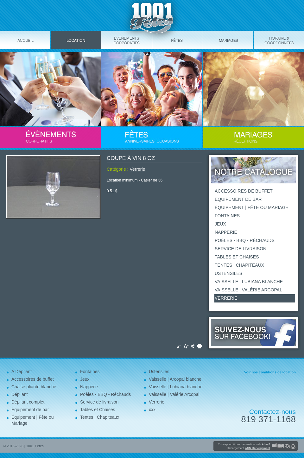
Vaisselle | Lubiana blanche (249, 281)
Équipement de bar (238, 199)
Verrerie (137, 169)
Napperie (226, 232)
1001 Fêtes (35, 446)
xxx (152, 409)
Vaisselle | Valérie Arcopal (248, 289)
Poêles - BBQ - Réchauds (245, 240)
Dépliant (19, 394)
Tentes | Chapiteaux (239, 265)
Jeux (220, 223)
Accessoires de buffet (244, 191)
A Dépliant (21, 371)
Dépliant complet (27, 401)
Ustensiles (228, 273)
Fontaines (227, 215)
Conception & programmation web (244, 444)
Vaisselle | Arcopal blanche (175, 379)
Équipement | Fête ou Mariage (251, 207)
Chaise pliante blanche (33, 386)
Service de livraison (240, 248)
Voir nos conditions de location (270, 372)
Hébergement (248, 448)
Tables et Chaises (237, 256)
